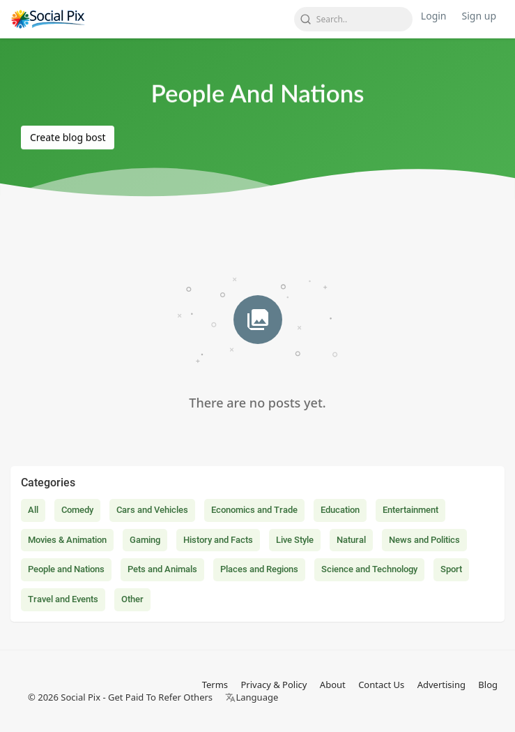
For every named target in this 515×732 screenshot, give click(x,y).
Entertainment (410, 510)
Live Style (295, 540)
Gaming (145, 540)
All (33, 510)
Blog (488, 684)
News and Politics (424, 540)
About (333, 684)
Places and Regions (259, 569)
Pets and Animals (162, 569)
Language (251, 697)
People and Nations (66, 569)
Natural (351, 540)
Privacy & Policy (273, 684)
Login (434, 15)
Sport (451, 569)
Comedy (77, 510)
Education (340, 510)
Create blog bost (67, 137)
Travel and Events (63, 599)
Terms (215, 684)
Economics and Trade (254, 510)
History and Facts (218, 540)
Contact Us (381, 684)
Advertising (441, 684)
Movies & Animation (67, 540)
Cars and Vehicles (152, 510)
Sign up (479, 15)
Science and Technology (369, 569)
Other (132, 599)
